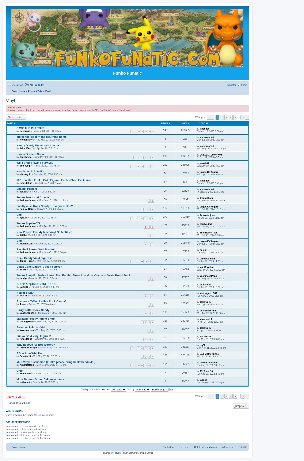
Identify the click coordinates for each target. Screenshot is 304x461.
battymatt (25, 382)
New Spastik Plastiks (30, 171)
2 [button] (222, 117)
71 (142, 365)
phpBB (116, 453)
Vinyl (10, 100)
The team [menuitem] (184, 447)
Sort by (138, 389)
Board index (18, 447)
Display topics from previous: (103, 389)
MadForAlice (207, 267)
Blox (19, 240)
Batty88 (24, 287)
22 (146, 132)
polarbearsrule (208, 310)
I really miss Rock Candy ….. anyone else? (44, 206)
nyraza (23, 217)
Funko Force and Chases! (33, 197)
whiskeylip (25, 174)
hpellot (203, 250)
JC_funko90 (206, 371)
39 (146, 262)
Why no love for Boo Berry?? (35, 344)
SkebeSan (25, 373)
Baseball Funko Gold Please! (35, 249)
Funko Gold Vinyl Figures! (33, 336)
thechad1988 (27, 243)
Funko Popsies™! (28, 223)
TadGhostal (26, 157)
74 (153, 365)
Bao (19, 214)
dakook (24, 191)
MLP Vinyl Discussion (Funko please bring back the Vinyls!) (55, 362)
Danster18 (25, 356)
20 (138, 132)
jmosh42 (204, 163)
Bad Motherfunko (209, 354)
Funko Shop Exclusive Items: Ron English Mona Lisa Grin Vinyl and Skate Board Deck (73, 275)
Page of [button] (210, 117)
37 (138, 262)
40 (149, 262)
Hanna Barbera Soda (30, 154)
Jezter (23, 304)
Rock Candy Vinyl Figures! (34, 258)
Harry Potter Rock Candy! (33, 310)
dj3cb (23, 235)
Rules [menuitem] (41, 85)
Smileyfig (25, 165)
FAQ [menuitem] (30, 85)
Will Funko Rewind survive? (34, 162)
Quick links (17, 85)
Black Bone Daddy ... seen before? (39, 266)
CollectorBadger (29, 347)
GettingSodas (27, 321)
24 (153, 132)
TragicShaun (207, 198)
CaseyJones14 (28, 313)
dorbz (23, 269)
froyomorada (27, 330)
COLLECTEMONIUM (211, 154)
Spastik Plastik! (26, 188)
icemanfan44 (27, 139)
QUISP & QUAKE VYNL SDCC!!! (37, 284)
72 (146, 365)
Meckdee (204, 128)
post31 (23, 295)
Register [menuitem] (231, 85)
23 (149, 132)
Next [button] (247, 117)
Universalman (207, 258)
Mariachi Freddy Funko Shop (35, 318)
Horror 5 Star (25, 292)
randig (23, 278)
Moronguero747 (208, 293)
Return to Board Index (19, 403)
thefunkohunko (28, 200)
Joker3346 (205, 302)
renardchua (26, 183)
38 (142, 262)
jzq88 (203, 345)
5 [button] (235, 117)
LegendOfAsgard (209, 172)
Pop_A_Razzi (27, 209)
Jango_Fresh (27, 261)
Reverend (25, 131)
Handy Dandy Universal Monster (37, 145)
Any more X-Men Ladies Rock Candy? (41, 301)
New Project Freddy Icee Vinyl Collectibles (44, 232)
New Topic (14, 117)
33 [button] (242, 117)
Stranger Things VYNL (31, 327)
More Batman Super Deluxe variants (40, 379)
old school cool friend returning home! (42, 136)
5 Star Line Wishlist (29, 353)
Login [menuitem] (244, 85)
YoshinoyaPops (208, 276)
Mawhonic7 (206, 319)
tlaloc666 (25, 148)
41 (153, 262)
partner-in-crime (208, 362)
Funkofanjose (207, 215)
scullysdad (206, 224)
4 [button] (230, 117)
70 (138, 365)
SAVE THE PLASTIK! (30, 128)
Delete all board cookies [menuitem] (206, 447)
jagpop (203, 380)
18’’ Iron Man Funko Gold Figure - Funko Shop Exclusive (53, 180)
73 (149, 365)
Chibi (19, 370)
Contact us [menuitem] (168, 447)
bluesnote (205, 284)
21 (142, 132)
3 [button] (226, 117)
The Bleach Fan (208, 232)
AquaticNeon (27, 365)
